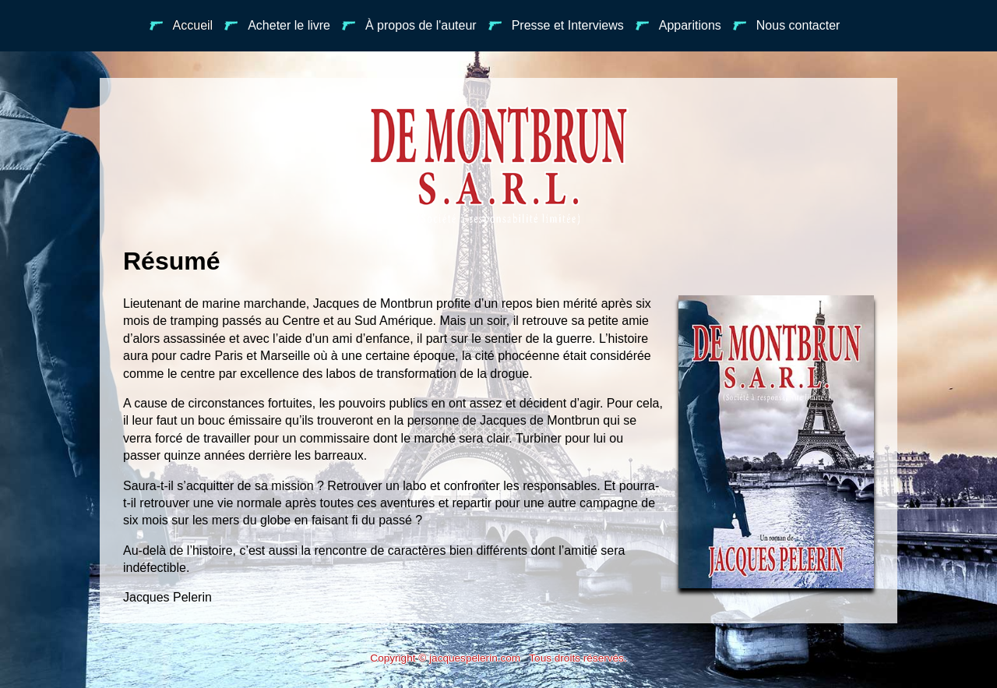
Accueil (181, 25)
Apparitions (678, 25)
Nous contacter (786, 25)
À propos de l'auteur (409, 25)
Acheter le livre (277, 25)
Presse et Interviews (556, 25)
